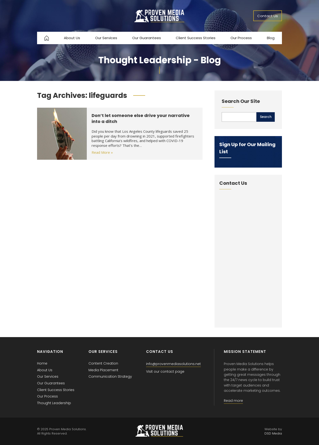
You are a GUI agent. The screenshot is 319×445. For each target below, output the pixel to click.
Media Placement (103, 370)
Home (42, 363)
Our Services (106, 37)
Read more (233, 400)
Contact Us (267, 15)
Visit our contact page (165, 371)
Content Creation (103, 363)
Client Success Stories (195, 37)
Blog (271, 37)
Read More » (102, 152)
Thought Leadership (54, 403)
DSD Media (273, 433)
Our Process (241, 37)
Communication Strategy (110, 376)
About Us (72, 37)
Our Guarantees (146, 37)
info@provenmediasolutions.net (173, 363)
